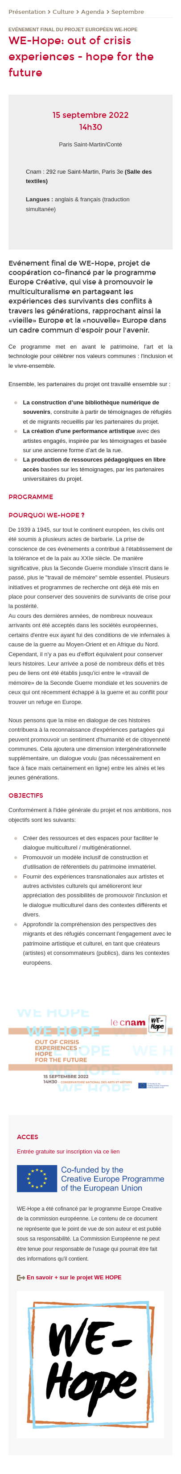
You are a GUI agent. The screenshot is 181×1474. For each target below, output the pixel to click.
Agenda (92, 12)
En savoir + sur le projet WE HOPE (69, 1277)
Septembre (127, 12)
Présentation (26, 12)
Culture (63, 12)
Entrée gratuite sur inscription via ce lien (68, 1151)
